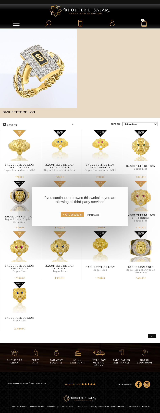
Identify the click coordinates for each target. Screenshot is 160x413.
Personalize (93, 215)
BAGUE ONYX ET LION (19, 219)
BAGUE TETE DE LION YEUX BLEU (59, 270)
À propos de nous (18, 406)
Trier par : (116, 124)
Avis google (70, 384)
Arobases (146, 406)
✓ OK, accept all (72, 214)
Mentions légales (37, 406)
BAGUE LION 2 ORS (140, 270)
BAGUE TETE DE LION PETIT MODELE (19, 169)
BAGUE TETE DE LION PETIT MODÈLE (59, 169)
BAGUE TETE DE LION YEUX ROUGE (140, 219)
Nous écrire (41, 383)
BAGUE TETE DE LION (140, 169)
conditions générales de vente (60, 406)
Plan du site (82, 406)
